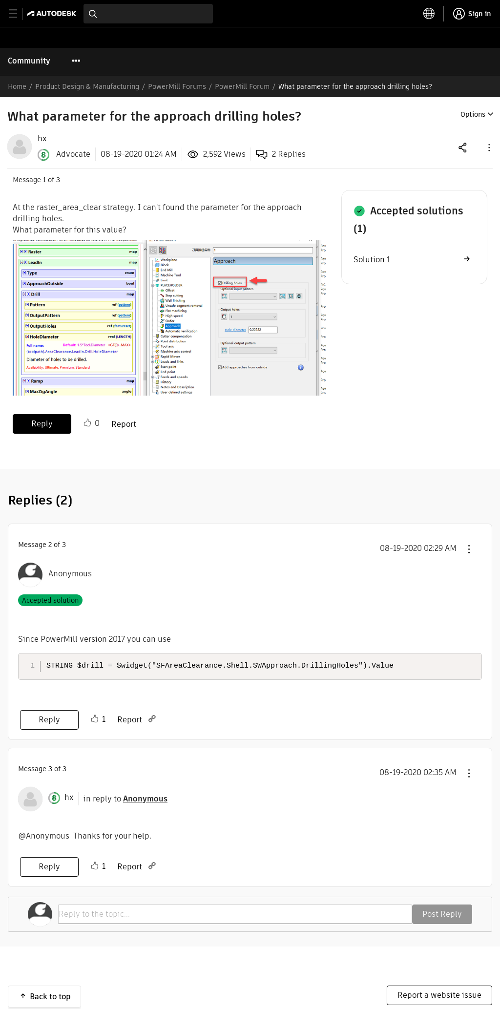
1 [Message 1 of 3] (44, 180)
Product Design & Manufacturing (87, 86)
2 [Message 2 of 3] (50, 544)
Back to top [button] (50, 996)
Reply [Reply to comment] (49, 719)
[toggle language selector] (429, 13)
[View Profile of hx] (42, 139)
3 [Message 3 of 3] (50, 769)
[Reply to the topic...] (235, 914)
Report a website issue (439, 995)
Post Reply (442, 914)
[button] (488, 147)
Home (17, 86)
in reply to (125, 798)
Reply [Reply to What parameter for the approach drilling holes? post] (42, 423)
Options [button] (472, 114)
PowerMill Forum (242, 86)
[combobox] (148, 13)
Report (123, 424)
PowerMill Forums (177, 86)
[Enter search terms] (148, 13)
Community (29, 60)
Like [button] (87, 423)
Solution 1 (372, 259)
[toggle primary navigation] (18, 14)
